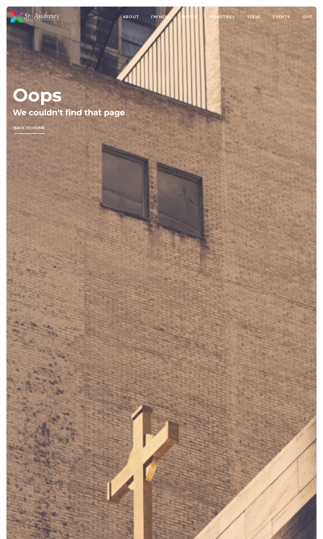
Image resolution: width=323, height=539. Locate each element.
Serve (254, 17)
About (131, 17)
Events (281, 17)
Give (307, 17)
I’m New (160, 17)
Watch (189, 17)
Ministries (222, 17)
